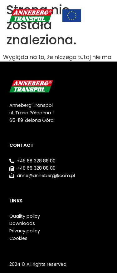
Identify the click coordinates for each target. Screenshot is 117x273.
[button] (104, 15)
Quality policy (24, 216)
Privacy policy (24, 231)
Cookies (18, 238)
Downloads (22, 223)
